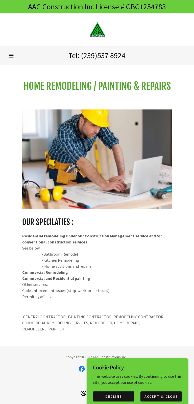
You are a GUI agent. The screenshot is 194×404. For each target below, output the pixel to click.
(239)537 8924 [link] (103, 55)
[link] (97, 29)
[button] (11, 56)
